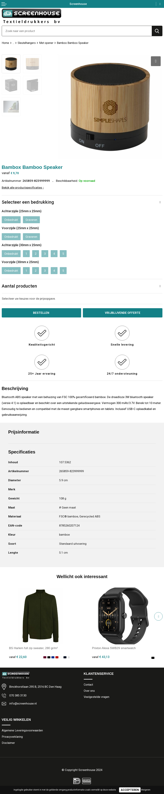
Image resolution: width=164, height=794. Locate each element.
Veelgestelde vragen (96, 696)
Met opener (47, 43)
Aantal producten (19, 285)
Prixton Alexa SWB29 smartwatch (114, 647)
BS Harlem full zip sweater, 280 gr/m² (33, 647)
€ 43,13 (100, 656)
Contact (88, 684)
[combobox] (77, 31)
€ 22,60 (18, 656)
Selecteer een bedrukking (28, 201)
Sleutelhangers (27, 43)
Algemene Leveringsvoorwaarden (22, 730)
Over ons (89, 690)
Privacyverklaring (12, 736)
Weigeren (145, 790)
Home (5, 43)
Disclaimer (8, 742)
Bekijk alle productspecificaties (23, 187)
